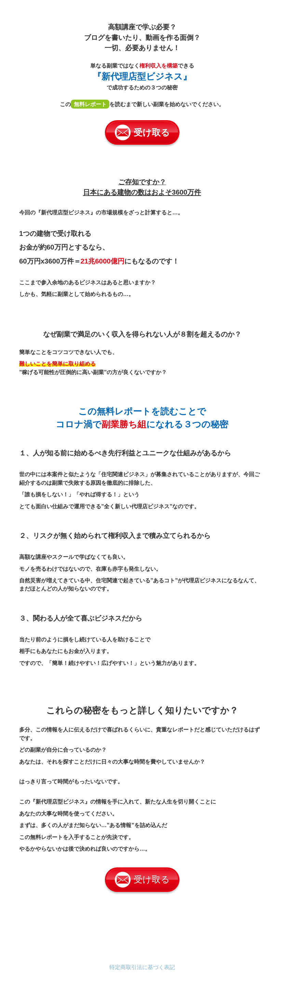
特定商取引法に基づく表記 (142, 967)
